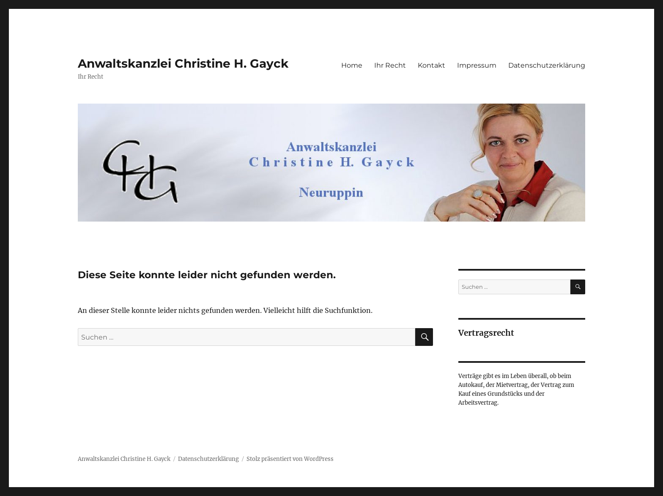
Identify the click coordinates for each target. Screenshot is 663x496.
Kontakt (431, 65)
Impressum (476, 65)
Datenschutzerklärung (546, 65)
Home (351, 65)
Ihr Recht (390, 65)
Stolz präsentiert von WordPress (290, 459)
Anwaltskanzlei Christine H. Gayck (183, 63)
